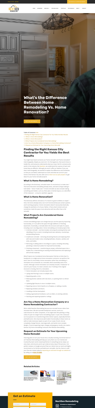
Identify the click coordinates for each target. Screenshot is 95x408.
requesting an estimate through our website (55, 350)
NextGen (42, 166)
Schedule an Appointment (68, 404)
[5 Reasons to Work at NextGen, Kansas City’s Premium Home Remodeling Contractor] (47, 373)
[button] (49, 8)
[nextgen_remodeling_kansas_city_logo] (14, 8)
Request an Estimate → (67, 406)
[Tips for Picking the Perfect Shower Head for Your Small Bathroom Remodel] (31, 373)
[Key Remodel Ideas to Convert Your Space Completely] (64, 375)
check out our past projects (57, 175)
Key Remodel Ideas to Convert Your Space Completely (62, 383)
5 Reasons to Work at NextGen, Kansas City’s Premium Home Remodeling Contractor (47, 379)
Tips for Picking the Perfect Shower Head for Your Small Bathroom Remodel (30, 379)
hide (37, 132)
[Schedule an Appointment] (57, 406)
